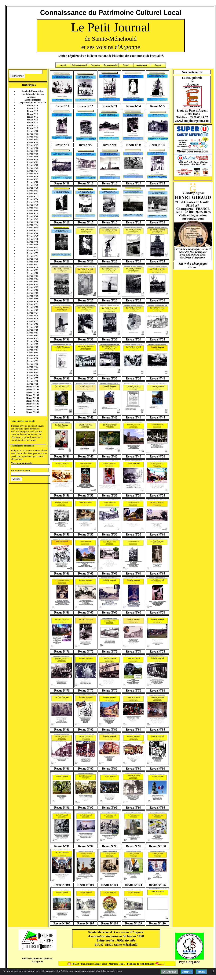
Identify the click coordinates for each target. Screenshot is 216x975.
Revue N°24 (32, 170)
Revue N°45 (32, 230)
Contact (158, 65)
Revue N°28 (32, 182)
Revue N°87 (32, 349)
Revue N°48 (32, 239)
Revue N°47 (32, 236)
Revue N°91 (32, 361)
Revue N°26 (32, 176)
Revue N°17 (32, 151)
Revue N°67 (32, 293)
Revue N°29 (32, 185)
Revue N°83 (32, 338)
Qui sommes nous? (79, 65)
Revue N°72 (32, 307)
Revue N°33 (32, 196)
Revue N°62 (32, 278)
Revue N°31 (32, 190)
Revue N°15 (32, 145)
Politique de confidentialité (140, 964)
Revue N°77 (32, 321)
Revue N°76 (32, 318)
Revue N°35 (32, 202)
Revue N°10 (32, 131)
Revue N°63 (32, 281)
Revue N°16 (32, 148)
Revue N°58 (32, 267)
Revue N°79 (32, 327)
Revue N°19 (32, 156)
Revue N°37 (32, 207)
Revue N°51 (32, 247)
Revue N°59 (32, 270)
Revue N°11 (32, 134)
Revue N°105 (32, 401)
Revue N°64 (32, 284)
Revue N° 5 (32, 117)
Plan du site (87, 964)
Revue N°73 (32, 310)
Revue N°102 (32, 392)
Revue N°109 (32, 412)
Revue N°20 (32, 159)
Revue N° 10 (157, 144)
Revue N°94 (32, 369)
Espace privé (100, 964)
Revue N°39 (32, 213)
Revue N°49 (32, 241)
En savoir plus (169, 971)
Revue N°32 (32, 193)
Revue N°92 (32, 364)
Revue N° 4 (32, 114)
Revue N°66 (32, 290)
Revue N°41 (32, 219)
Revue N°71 (32, 304)
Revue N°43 (32, 224)
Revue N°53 (32, 253)
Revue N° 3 (32, 111)
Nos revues (95, 65)
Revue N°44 (32, 227)
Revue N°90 (32, 358)
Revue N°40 (32, 216)
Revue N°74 (32, 312)
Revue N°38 (32, 210)
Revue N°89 (32, 355)
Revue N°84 (32, 341)
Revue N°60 (32, 273)
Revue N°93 (32, 366)
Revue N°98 (32, 381)
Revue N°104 (32, 398)
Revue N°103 (32, 395)
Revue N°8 (110, 144)
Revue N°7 (86, 144)
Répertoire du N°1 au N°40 (33, 102)
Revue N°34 (32, 199)
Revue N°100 (32, 386)
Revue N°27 (32, 179)
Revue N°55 (32, 259)
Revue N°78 (32, 324)
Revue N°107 (32, 406)
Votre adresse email (20, 470)
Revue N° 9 (32, 128)
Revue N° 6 (32, 119)
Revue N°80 (32, 330)
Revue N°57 (32, 264)
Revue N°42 (32, 222)
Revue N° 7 (32, 122)
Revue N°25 (32, 173)
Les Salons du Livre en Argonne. (33, 95)
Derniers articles (110, 65)
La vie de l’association (32, 91)
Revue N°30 (32, 188)
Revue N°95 (32, 372)
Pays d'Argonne (189, 961)
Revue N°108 (32, 409)
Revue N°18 (32, 153)
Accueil (63, 65)
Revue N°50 (32, 244)
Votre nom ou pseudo (21, 463)
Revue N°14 (32, 142)
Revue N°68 (32, 295)
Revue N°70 (32, 301)
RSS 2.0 (74, 964)
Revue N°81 (32, 332)
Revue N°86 (32, 347)
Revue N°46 (32, 233)
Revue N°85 (32, 344)
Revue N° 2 (32, 108)
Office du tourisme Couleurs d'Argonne (37, 960)
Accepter (186, 971)
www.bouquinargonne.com (192, 120)
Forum (125, 65)
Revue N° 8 (32, 125)
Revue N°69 (32, 298)
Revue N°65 (32, 287)
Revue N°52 (32, 250)
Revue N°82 (32, 335)
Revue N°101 (32, 389)
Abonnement (141, 65)
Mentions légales (33, 99)
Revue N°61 (32, 276)
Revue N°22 (32, 165)
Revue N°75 (32, 315)
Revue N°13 (32, 139)
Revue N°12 (32, 136)
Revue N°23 (32, 168)
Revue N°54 (32, 256)
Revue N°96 (32, 375)
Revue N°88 (32, 352)
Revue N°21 (32, 162)
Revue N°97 (32, 378)
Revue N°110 (157, 923)
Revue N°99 (32, 384)
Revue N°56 (32, 261)
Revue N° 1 (32, 105)
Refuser (201, 971)
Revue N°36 (32, 205)
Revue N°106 (32, 403)
